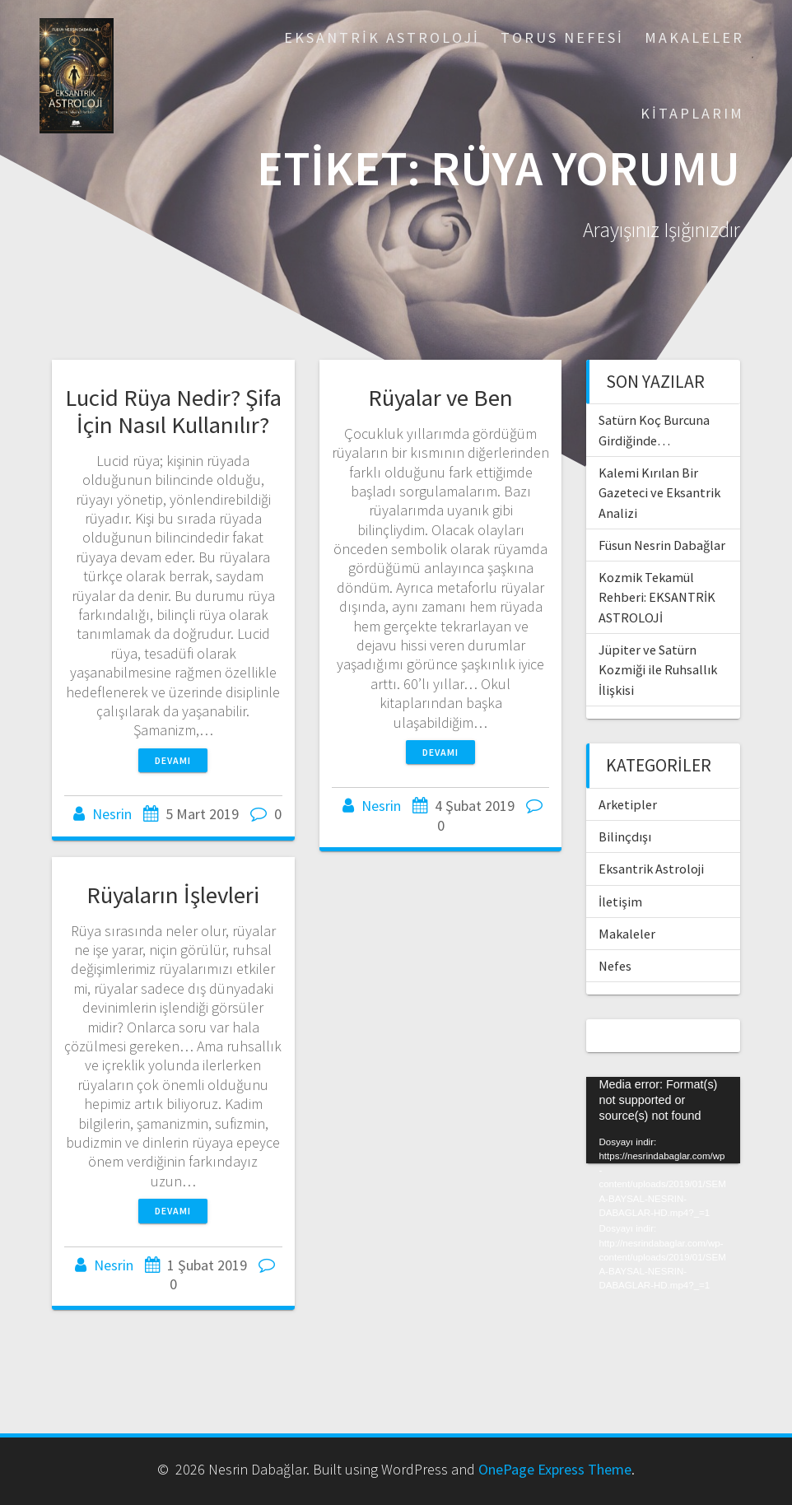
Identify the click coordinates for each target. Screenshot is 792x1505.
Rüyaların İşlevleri (172, 895)
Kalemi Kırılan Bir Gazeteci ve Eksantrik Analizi (659, 492)
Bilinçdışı (625, 836)
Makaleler (694, 37)
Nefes (615, 966)
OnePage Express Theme (554, 1469)
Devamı (173, 760)
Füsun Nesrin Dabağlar (662, 545)
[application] (662, 1120)
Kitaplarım (692, 113)
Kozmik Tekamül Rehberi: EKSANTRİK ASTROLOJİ (657, 597)
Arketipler (628, 804)
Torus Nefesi (562, 37)
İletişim (620, 901)
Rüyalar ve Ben (440, 397)
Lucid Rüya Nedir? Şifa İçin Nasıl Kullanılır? (173, 411)
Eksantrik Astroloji (382, 37)
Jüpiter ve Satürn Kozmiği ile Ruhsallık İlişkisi (658, 669)
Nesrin (112, 813)
